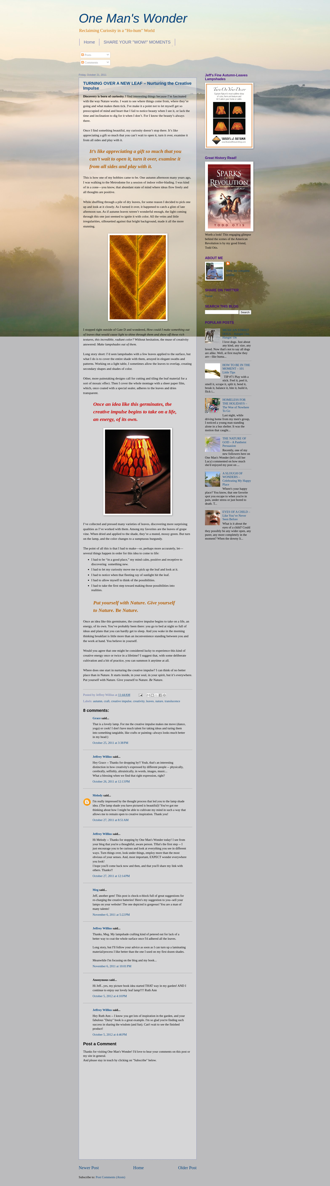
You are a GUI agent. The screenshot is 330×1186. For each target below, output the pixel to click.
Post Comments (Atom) (110, 1177)
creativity (139, 701)
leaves (150, 701)
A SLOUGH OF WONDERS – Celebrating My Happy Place (236, 479)
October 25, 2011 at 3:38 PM (110, 742)
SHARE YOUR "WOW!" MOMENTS (137, 42)
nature (159, 701)
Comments (89, 62)
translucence (172, 701)
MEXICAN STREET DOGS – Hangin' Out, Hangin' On (236, 333)
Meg (95, 889)
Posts (86, 55)
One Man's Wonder (133, 18)
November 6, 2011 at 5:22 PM (111, 914)
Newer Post (89, 1167)
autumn (97, 701)
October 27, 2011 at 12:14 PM (111, 876)
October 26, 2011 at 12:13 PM (111, 781)
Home (89, 42)
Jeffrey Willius (102, 756)
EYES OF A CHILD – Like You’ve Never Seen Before (236, 515)
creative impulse (121, 701)
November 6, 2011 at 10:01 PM (112, 966)
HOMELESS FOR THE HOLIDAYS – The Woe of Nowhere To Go (235, 405)
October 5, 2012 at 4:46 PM (110, 1034)
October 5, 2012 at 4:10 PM (110, 996)
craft (107, 701)
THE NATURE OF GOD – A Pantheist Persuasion (234, 442)
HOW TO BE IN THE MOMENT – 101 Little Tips (236, 368)
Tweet (209, 296)
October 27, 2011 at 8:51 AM (111, 820)
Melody (97, 795)
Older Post (187, 1167)
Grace (97, 718)
